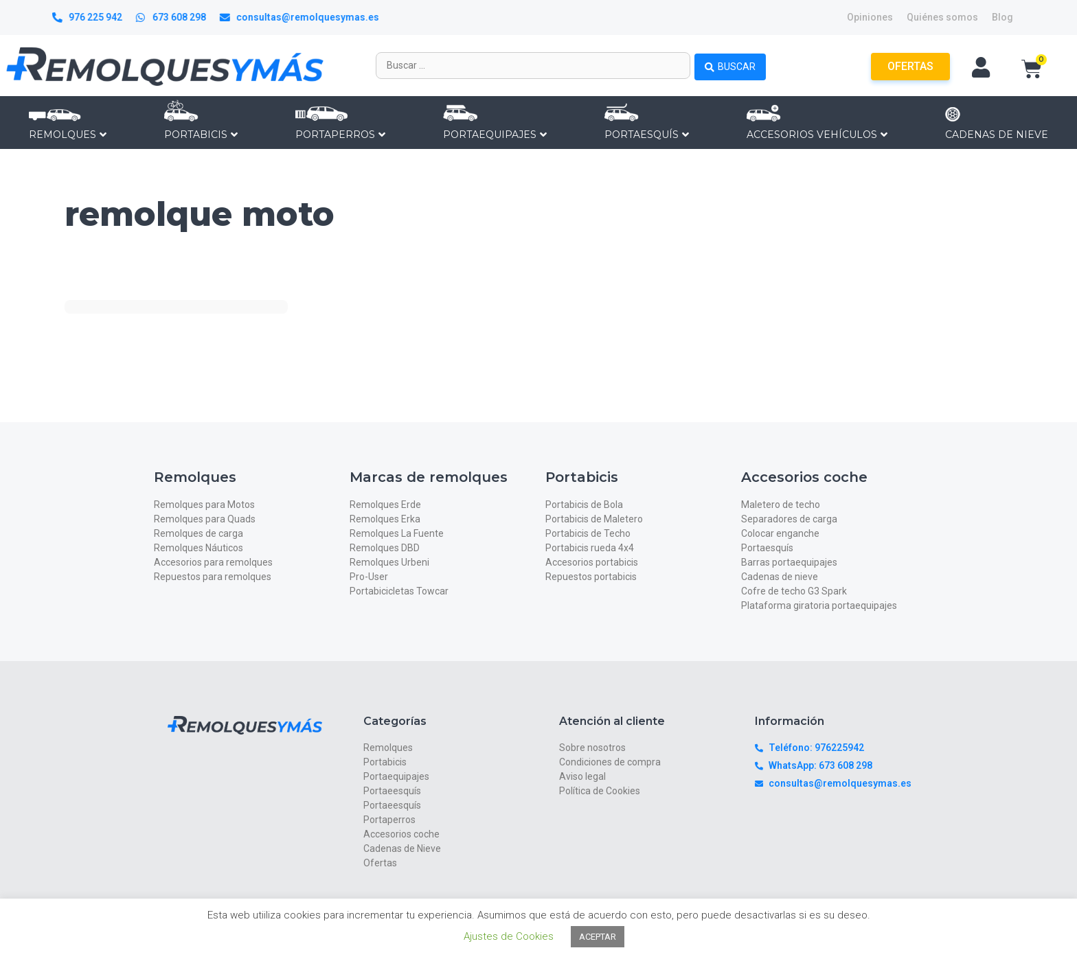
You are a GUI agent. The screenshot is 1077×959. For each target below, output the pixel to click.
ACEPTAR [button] (597, 937)
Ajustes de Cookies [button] (509, 936)
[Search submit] (730, 65)
